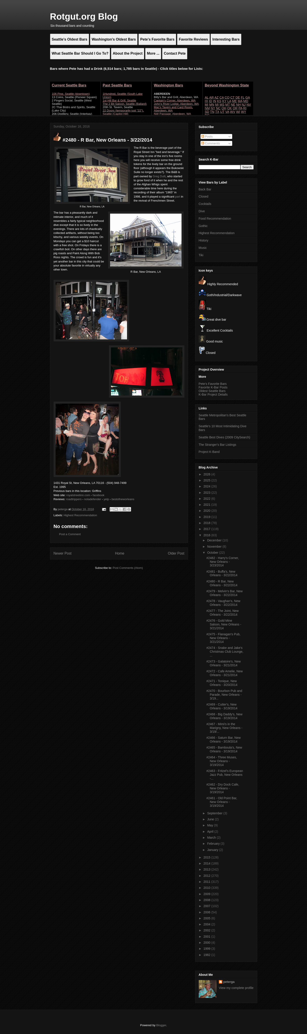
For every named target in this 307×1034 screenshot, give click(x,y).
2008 (207, 900)
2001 (207, 936)
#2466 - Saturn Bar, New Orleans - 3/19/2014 (223, 739)
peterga (229, 982)
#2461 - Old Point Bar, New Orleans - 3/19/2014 (221, 801)
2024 (207, 486)
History (204, 240)
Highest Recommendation (80, 515)
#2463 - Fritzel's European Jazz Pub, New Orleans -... (224, 774)
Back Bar (205, 189)
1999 (207, 948)
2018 (207, 523)
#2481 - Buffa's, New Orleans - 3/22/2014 (221, 573)
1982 (207, 955)
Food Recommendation (215, 218)
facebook (98, 495)
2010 (207, 888)
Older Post (176, 553)
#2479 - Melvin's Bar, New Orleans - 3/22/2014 (224, 593)
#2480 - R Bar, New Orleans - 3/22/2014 (221, 583)
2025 (207, 480)
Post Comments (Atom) (128, 568)
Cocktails (205, 204)
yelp (106, 499)
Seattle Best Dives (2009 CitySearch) (224, 437)
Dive (202, 211)
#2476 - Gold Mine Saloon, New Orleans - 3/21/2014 (223, 624)
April (210, 831)
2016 (207, 535)
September (215, 813)
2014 (207, 863)
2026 (207, 474)
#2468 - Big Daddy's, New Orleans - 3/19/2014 (224, 716)
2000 (207, 942)
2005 (207, 918)
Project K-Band (209, 452)
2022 (207, 498)
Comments (210, 143)
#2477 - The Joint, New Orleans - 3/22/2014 (222, 612)
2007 (207, 906)
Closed (204, 196)
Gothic (203, 226)
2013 (207, 869)
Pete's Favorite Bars (213, 384)
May (210, 825)
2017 (207, 529)
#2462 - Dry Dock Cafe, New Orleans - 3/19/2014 (222, 788)
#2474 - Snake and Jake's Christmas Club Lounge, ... (224, 651)
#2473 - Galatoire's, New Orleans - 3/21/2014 (223, 663)
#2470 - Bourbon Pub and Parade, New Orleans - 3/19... (224, 694)
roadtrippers (73, 499)
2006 (207, 912)
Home (119, 553)
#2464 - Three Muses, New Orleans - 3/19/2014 (221, 761)
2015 (207, 857)
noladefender (92, 499)
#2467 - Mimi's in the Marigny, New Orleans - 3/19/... (224, 727)
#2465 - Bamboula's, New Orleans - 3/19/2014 (224, 749)
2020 (207, 510)
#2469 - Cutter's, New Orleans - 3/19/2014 (221, 706)
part (177, 196)
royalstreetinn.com (78, 495)
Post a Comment (70, 534)
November (214, 546)
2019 (207, 517)
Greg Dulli (159, 176)
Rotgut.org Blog (84, 16)
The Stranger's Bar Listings (217, 444)
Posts (207, 136)
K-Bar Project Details (213, 394)
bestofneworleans (123, 499)
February (214, 843)
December (214, 540)
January (213, 850)
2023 (207, 492)
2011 (207, 881)
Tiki (201, 255)
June (211, 819)
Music (203, 248)
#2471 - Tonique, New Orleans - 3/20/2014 (221, 683)
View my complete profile (236, 988)
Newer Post (63, 553)
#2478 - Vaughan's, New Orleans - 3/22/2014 (223, 603)
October (213, 552)
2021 (207, 504)
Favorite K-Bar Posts (213, 387)
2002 (207, 930)
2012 (207, 875)
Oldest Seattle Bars (212, 391)
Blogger (161, 1025)
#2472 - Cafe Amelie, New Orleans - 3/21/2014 (224, 673)
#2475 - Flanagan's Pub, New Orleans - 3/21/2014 (223, 638)
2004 (207, 924)
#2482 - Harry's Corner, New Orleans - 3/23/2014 (222, 561)
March (212, 837)
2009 (207, 894)
